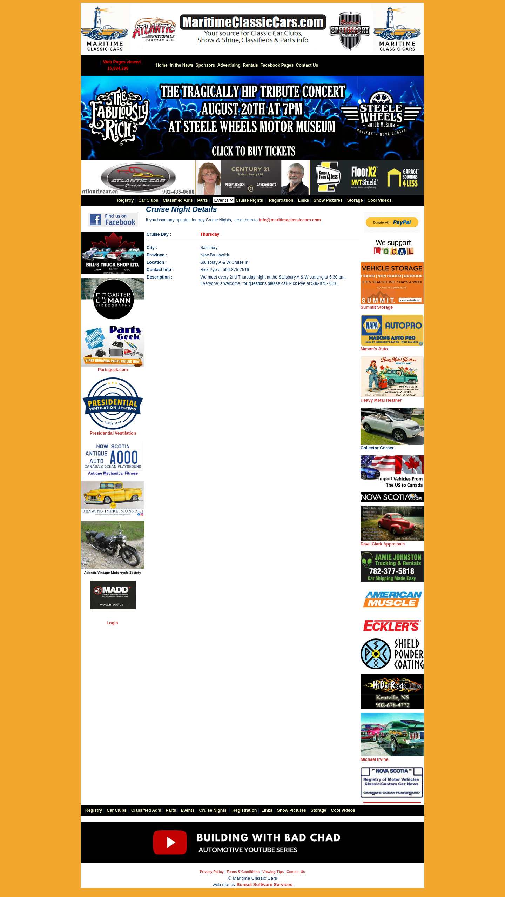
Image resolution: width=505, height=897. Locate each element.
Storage (355, 200)
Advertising (229, 65)
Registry (125, 200)
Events (187, 810)
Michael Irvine (392, 757)
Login (112, 623)
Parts (202, 200)
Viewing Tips (273, 872)
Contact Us (307, 65)
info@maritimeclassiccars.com (290, 219)
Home (161, 65)
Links (303, 200)
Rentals (250, 65)
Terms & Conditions (243, 872)
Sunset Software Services (264, 884)
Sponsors (205, 65)
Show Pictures (328, 200)
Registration (281, 200)
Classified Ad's (178, 200)
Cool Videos (380, 200)
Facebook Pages (277, 65)
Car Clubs (148, 200)
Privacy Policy (212, 872)
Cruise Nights (249, 200)
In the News (181, 65)
